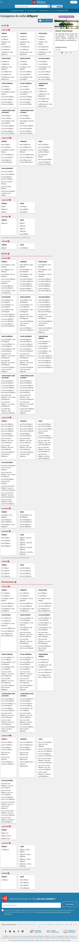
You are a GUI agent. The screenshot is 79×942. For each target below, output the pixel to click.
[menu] (1, 2)
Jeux (53, 11)
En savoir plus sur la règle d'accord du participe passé (16, 237)
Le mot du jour (31, 11)
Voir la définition (47, 20)
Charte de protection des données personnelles (21, 940)
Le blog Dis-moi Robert (17, 11)
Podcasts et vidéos (63, 11)
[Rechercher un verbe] (48, 6)
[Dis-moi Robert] (57, 6)
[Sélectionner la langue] (73, 2)
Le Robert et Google (65, 940)
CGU (57, 940)
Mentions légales (39, 940)
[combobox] (31, 6)
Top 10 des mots (44, 11)
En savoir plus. (73, 938)
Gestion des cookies (50, 940)
